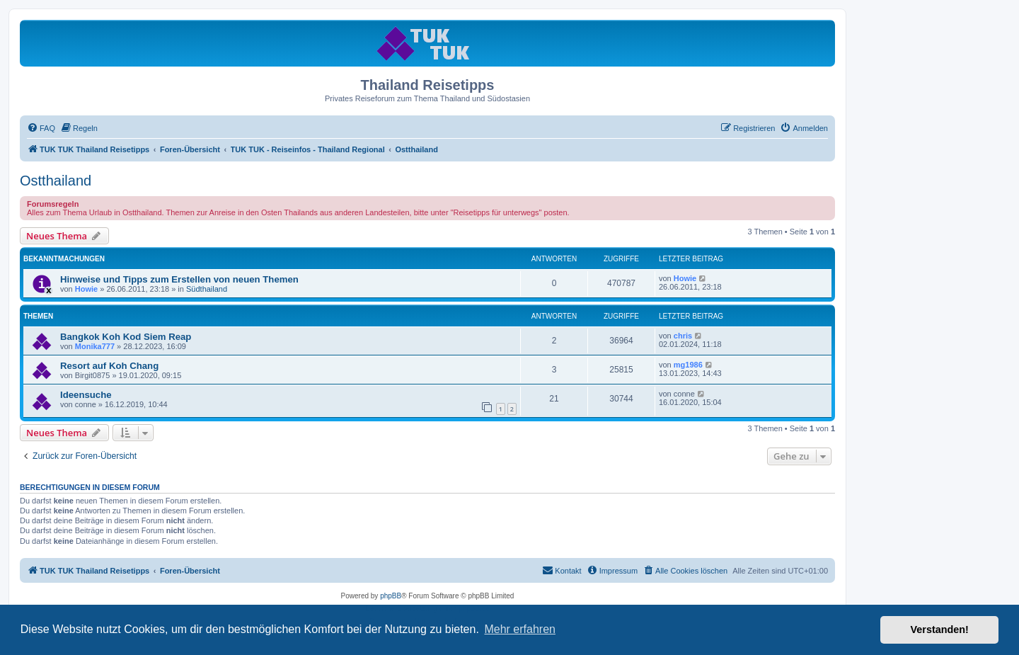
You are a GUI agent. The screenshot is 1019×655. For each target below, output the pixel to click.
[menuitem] (41, 128)
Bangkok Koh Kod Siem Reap (125, 336)
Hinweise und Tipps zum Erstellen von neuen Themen (179, 279)
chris (683, 335)
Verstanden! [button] (940, 629)
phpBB (390, 596)
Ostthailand (55, 180)
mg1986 (688, 364)
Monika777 (95, 346)
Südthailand (206, 289)
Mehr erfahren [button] (519, 629)
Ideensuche (86, 394)
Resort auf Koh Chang (109, 365)
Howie (86, 289)
